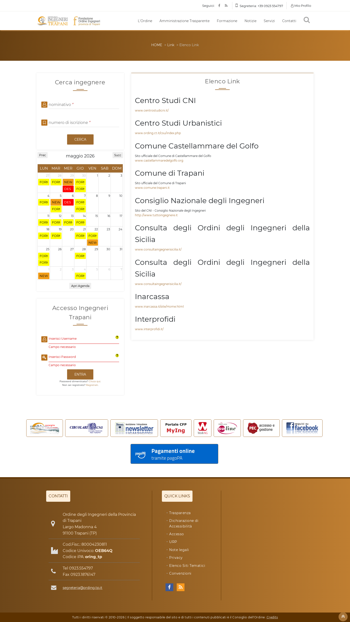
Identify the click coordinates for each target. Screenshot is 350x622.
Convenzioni (180, 573)
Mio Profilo (301, 5)
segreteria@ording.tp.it (82, 588)
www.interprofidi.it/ (149, 329)
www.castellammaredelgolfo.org (159, 160)
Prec (42, 155)
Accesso (176, 534)
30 (84, 175)
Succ (117, 155)
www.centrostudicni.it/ (152, 110)
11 (48, 216)
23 (108, 229)
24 (120, 229)
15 (96, 216)
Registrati (92, 385)
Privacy (176, 557)
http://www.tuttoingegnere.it (156, 215)
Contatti (289, 21)
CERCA (80, 139)
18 (47, 229)
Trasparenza (180, 513)
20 (72, 229)
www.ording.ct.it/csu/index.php (158, 133)
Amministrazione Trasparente (184, 21)
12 (60, 216)
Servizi (269, 21)
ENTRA (80, 374)
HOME (156, 45)
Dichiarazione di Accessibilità (183, 523)
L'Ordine (145, 21)
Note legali (179, 550)
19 (60, 229)
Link (170, 45)
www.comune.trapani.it (152, 188)
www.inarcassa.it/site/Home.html (159, 306)
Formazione (227, 21)
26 (59, 249)
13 (72, 216)
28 (59, 175)
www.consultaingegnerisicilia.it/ (158, 249)
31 (121, 249)
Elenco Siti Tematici (187, 565)
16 (108, 216)
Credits (272, 617)
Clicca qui (94, 381)
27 (47, 175)
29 (72, 175)
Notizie (250, 21)
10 (120, 196)
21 (84, 229)
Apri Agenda (80, 286)
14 (84, 216)
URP (173, 542)
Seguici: (208, 6)
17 (121, 216)
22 (96, 229)
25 (47, 249)
